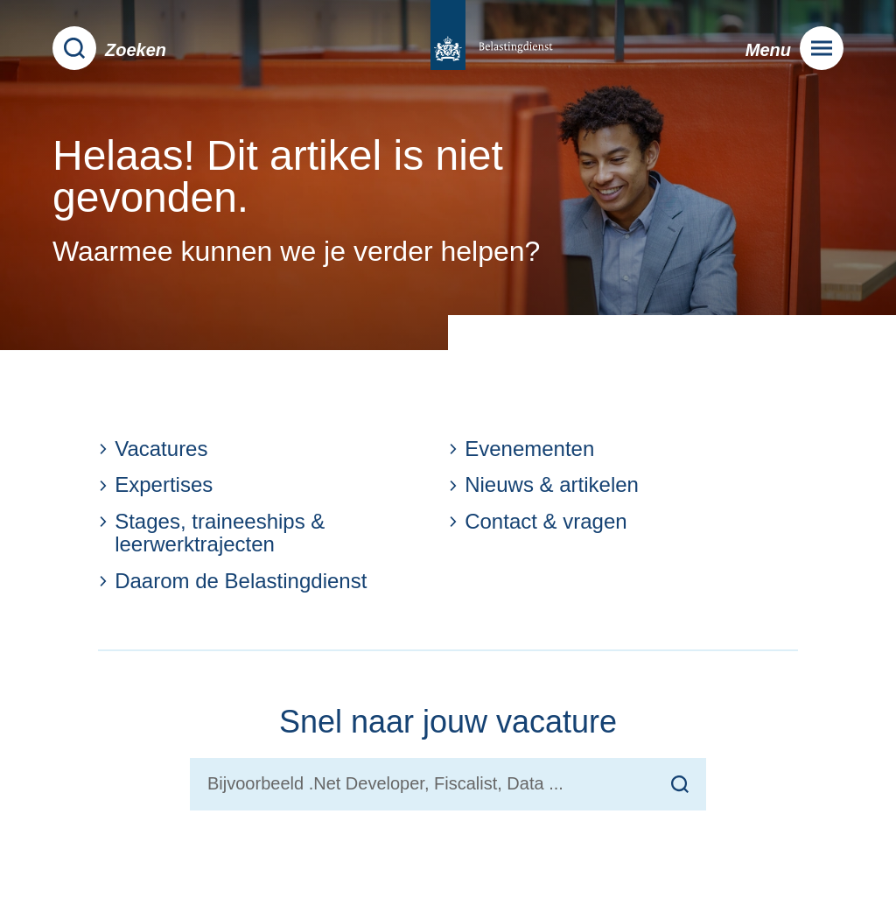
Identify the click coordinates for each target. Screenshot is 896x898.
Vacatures (152, 449)
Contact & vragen (537, 521)
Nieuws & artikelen (543, 485)
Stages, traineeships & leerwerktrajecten (211, 533)
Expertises (155, 485)
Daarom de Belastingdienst (232, 581)
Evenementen (521, 449)
